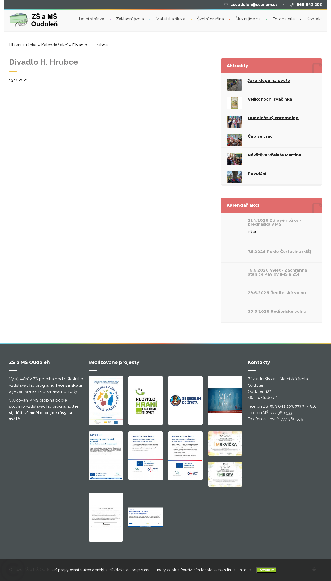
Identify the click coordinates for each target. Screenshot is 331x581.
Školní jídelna (248, 18)
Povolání (257, 173)
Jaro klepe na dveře (269, 80)
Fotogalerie (283, 18)
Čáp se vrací (260, 136)
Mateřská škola (170, 18)
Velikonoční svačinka (270, 99)
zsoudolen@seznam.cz (254, 4)
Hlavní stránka (90, 18)
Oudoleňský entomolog (273, 117)
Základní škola (130, 18)
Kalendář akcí (54, 45)
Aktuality (237, 65)
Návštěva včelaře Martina (274, 154)
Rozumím (267, 570)
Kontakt (314, 18)
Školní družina (210, 18)
